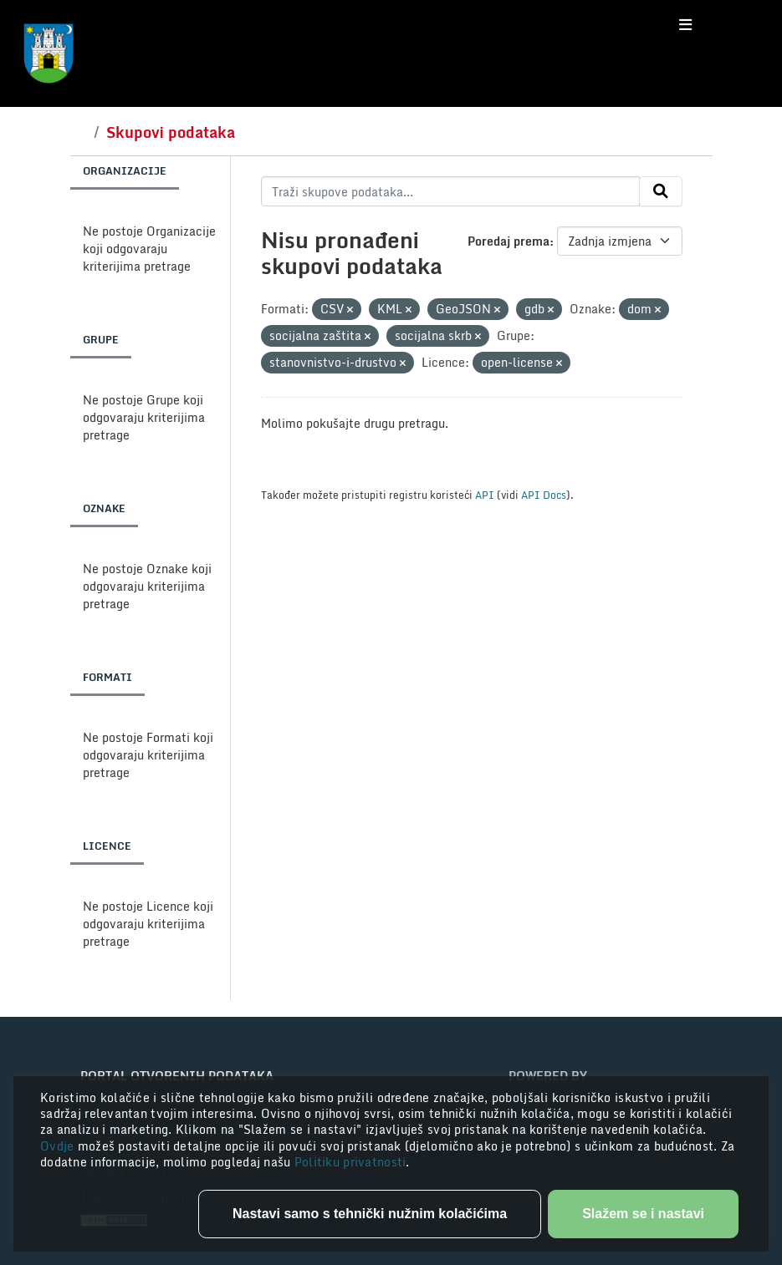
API (484, 494)
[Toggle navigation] (685, 25)
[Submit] (660, 191)
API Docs (543, 494)
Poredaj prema (508, 241)
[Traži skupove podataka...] (450, 191)
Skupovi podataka (170, 132)
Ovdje (59, 1146)
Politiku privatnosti (350, 1161)
